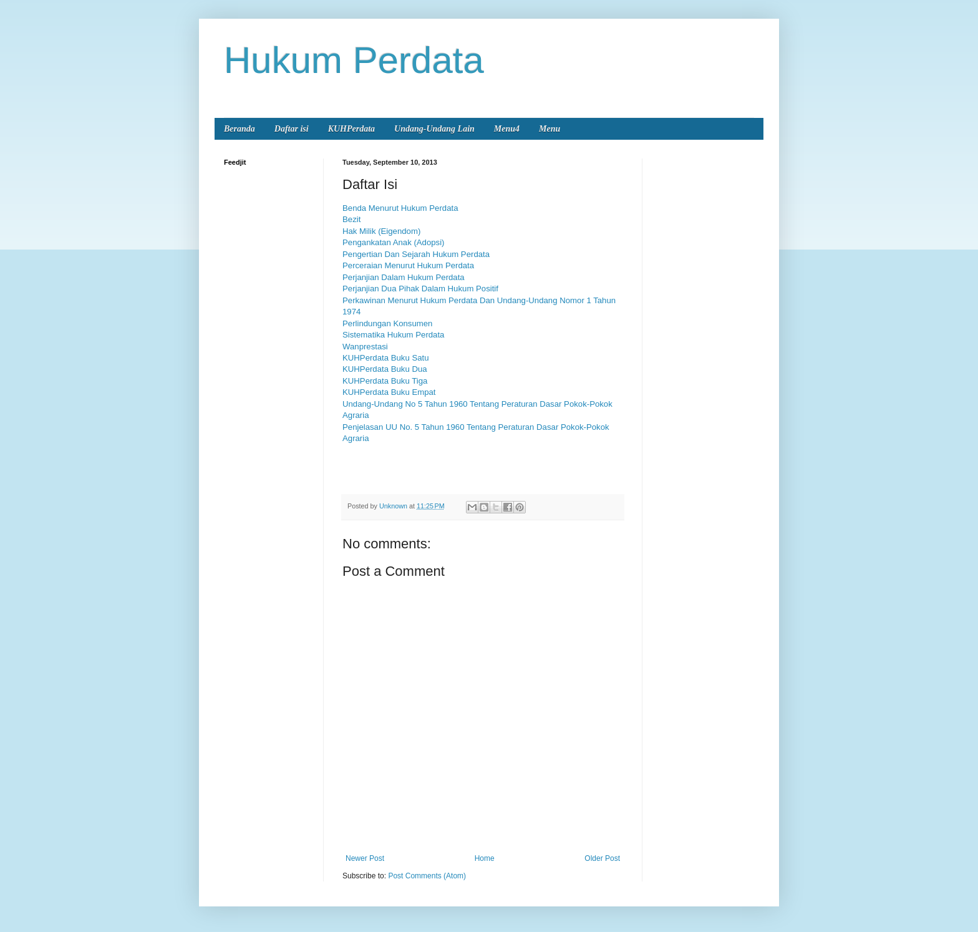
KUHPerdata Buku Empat (389, 392)
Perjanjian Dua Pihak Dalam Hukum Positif (420, 288)
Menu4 (507, 128)
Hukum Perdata (354, 60)
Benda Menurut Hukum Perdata (400, 208)
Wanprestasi (365, 346)
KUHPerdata (351, 128)
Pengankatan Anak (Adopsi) (393, 242)
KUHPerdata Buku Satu (386, 357)
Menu (549, 128)
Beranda (239, 128)
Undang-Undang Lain (434, 128)
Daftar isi (291, 128)
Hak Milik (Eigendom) (381, 231)
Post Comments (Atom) (427, 875)
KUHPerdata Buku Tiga (384, 381)
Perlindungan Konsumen (387, 323)
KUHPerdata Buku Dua (384, 369)
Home (485, 858)
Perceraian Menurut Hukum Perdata (408, 265)
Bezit (351, 219)
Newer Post (365, 858)
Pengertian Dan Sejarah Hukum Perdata (416, 254)
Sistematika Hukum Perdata (393, 334)
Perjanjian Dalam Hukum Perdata (403, 277)
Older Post (602, 858)
